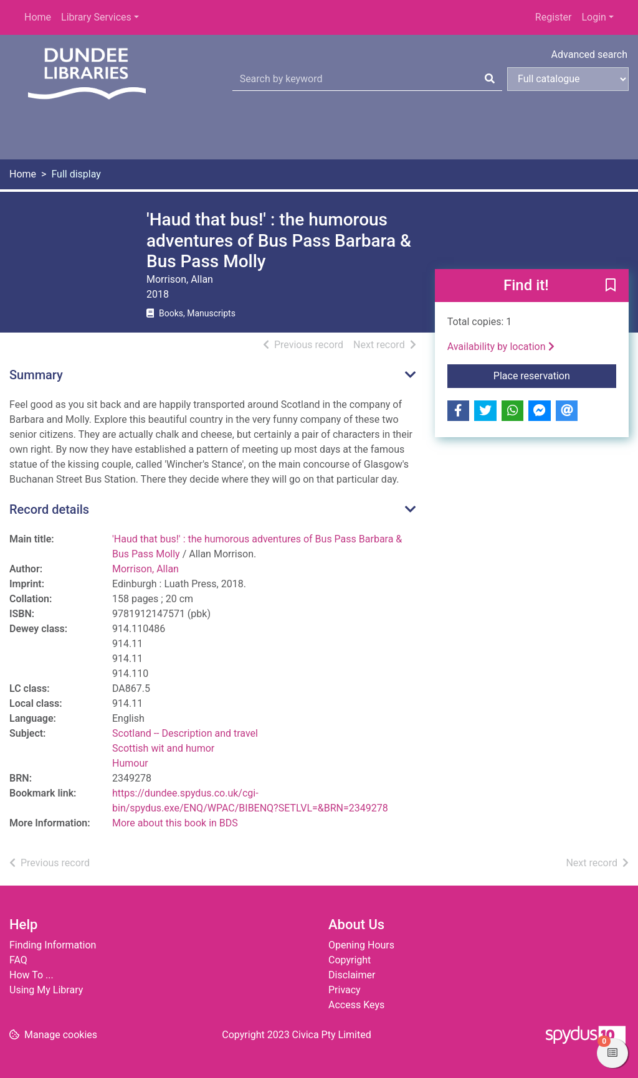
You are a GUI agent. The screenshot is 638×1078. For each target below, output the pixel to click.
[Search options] (568, 79)
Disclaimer (351, 975)
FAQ (18, 960)
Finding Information (52, 945)
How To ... (31, 975)
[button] (610, 286)
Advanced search (589, 54)
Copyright (349, 960)
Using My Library (46, 990)
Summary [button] (36, 374)
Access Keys (356, 1005)
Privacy (344, 990)
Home (37, 17)
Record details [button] (49, 509)
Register (553, 17)
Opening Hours (361, 945)
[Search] (489, 79)
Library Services (96, 17)
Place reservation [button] (554, 375)
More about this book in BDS (175, 823)
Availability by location (501, 346)
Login (593, 17)
